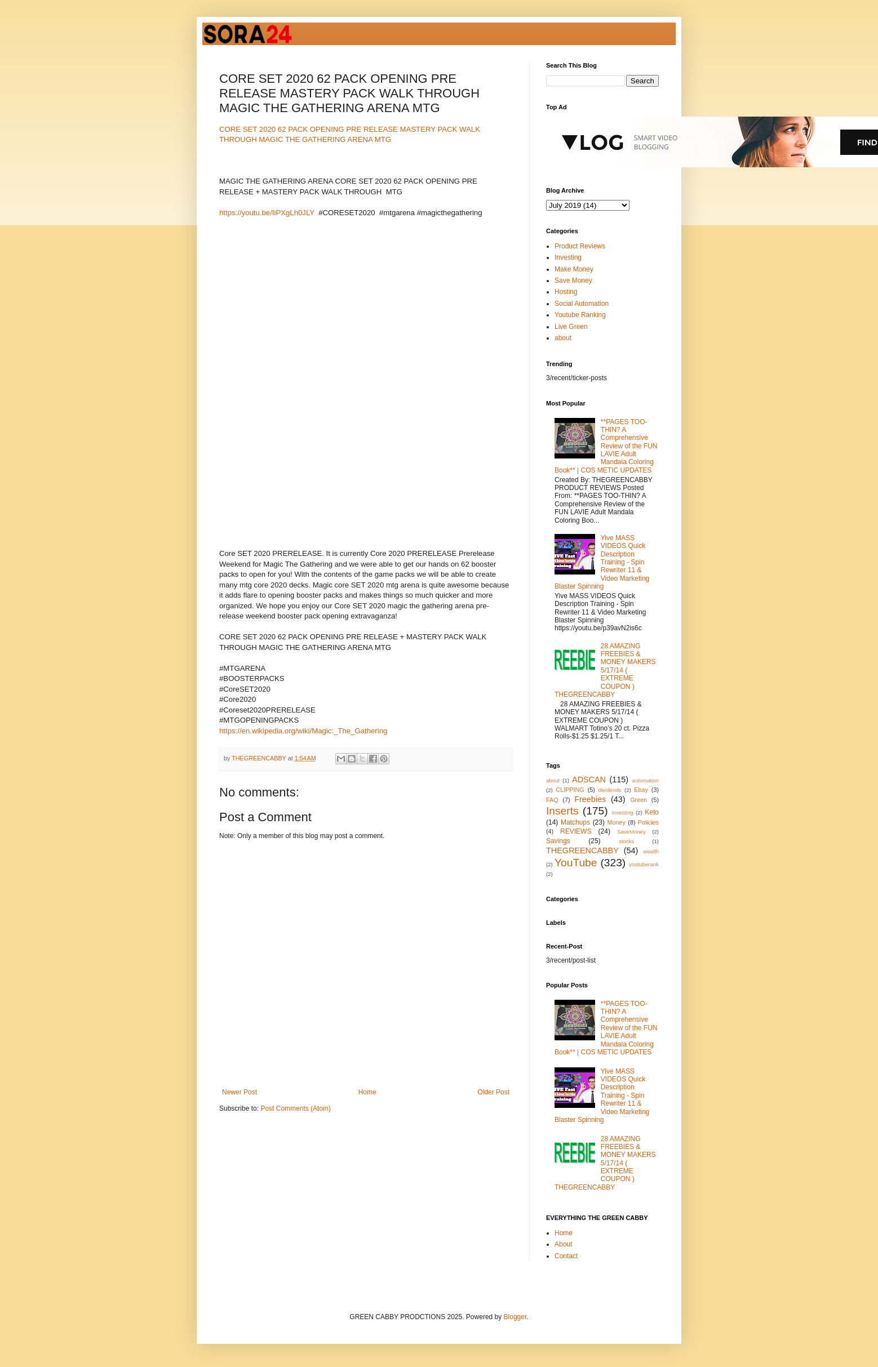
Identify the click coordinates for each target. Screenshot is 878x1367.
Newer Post (239, 1092)
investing (622, 812)
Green (638, 799)
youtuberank (644, 864)
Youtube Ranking (580, 315)
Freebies (590, 799)
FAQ (552, 799)
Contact (566, 1256)
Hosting (566, 292)
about (563, 338)
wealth (651, 851)
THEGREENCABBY (582, 850)
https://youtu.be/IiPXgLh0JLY (266, 212)
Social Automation (582, 304)
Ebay (641, 789)
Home (367, 1092)
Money (616, 822)
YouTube (576, 863)
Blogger (515, 1317)
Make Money (574, 269)
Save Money (573, 280)
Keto (652, 812)
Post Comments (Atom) (295, 1108)
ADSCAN (589, 779)
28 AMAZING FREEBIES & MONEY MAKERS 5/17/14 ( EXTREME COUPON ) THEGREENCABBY (605, 670)
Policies (648, 822)
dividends (610, 790)
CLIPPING (570, 789)
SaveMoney (631, 832)
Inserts (562, 811)
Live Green (571, 327)
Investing (568, 257)
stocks (626, 841)
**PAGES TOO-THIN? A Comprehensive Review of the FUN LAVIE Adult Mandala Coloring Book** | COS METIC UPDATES (606, 446)
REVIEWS (575, 831)
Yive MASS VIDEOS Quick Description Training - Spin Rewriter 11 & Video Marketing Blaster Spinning (602, 562)
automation (645, 780)
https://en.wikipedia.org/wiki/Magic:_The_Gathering (303, 731)
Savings (558, 841)
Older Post (493, 1092)
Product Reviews (580, 246)
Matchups (575, 822)
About (563, 1244)
